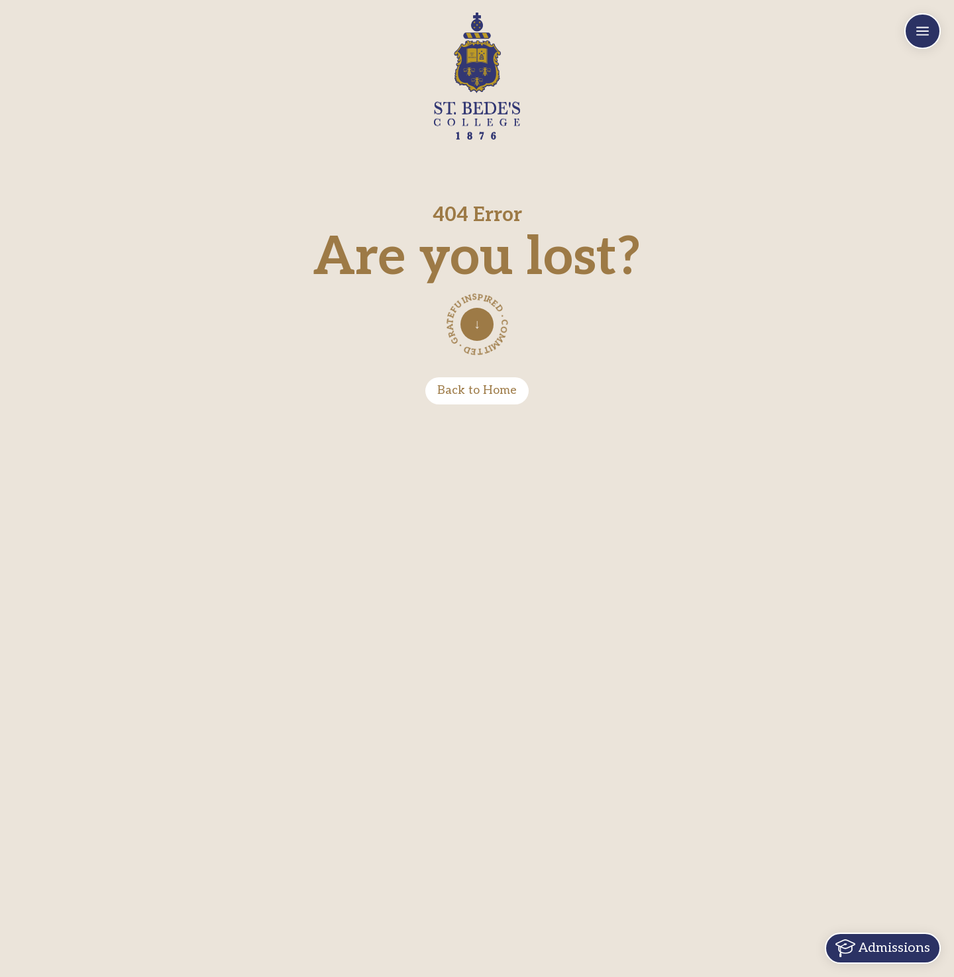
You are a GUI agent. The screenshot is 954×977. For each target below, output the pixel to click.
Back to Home (477, 390)
